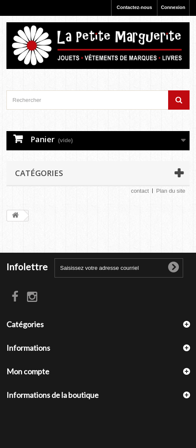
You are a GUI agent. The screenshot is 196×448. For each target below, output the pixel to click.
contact (140, 191)
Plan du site (170, 191)
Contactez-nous (134, 7)
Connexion (173, 7)
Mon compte (27, 371)
